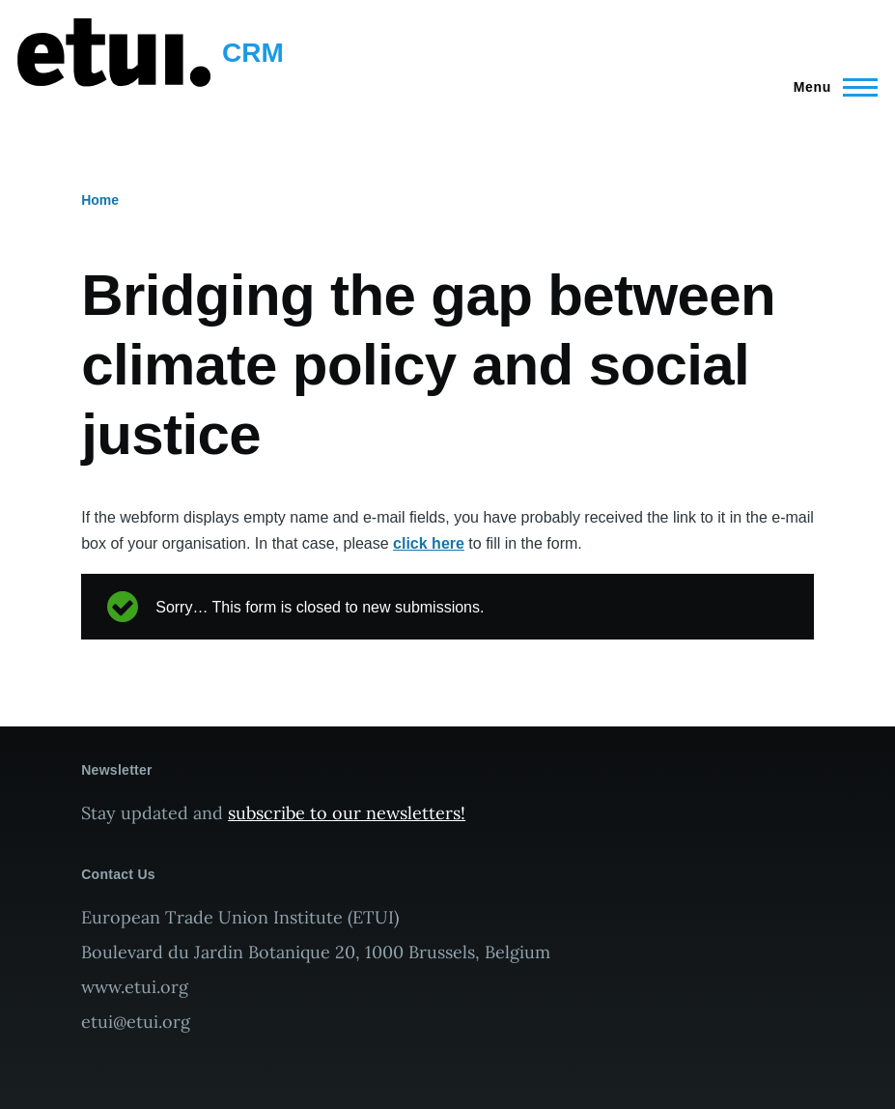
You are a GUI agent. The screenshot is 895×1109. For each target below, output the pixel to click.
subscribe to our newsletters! (346, 813)
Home (100, 200)
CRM (253, 53)
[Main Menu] (829, 87)
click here (428, 543)
